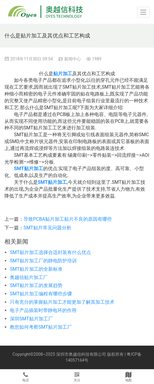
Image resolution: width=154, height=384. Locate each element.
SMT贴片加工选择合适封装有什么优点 (50, 252)
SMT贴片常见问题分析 (47, 228)
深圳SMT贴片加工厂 (31, 319)
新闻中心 (72, 59)
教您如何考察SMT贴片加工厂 (41, 327)
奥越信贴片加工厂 (29, 277)
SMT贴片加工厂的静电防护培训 (43, 261)
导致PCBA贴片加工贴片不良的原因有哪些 (67, 219)
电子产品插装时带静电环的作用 (43, 310)
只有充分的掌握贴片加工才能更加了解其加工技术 (62, 302)
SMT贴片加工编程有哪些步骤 (41, 294)
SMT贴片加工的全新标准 (36, 269)
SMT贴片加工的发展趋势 (36, 285)
